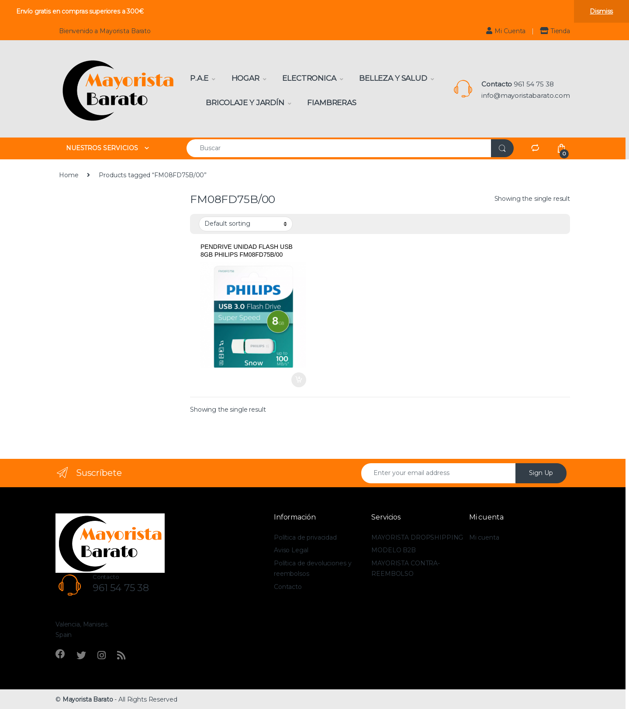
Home (68, 175)
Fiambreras (331, 102)
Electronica (309, 78)
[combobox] (339, 148)
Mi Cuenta (506, 30)
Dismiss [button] (601, 11)
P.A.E (199, 78)
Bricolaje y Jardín (245, 102)
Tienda (555, 30)
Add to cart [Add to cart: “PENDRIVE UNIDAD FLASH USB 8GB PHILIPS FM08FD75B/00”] (298, 379)
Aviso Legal (291, 550)
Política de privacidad (305, 537)
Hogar (245, 78)
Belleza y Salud (393, 78)
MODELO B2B (393, 550)
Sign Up (541, 473)
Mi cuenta (484, 537)
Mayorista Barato (87, 699)
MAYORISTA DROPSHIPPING (417, 537)
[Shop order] (246, 224)
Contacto (288, 587)
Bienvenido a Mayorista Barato (105, 31)
